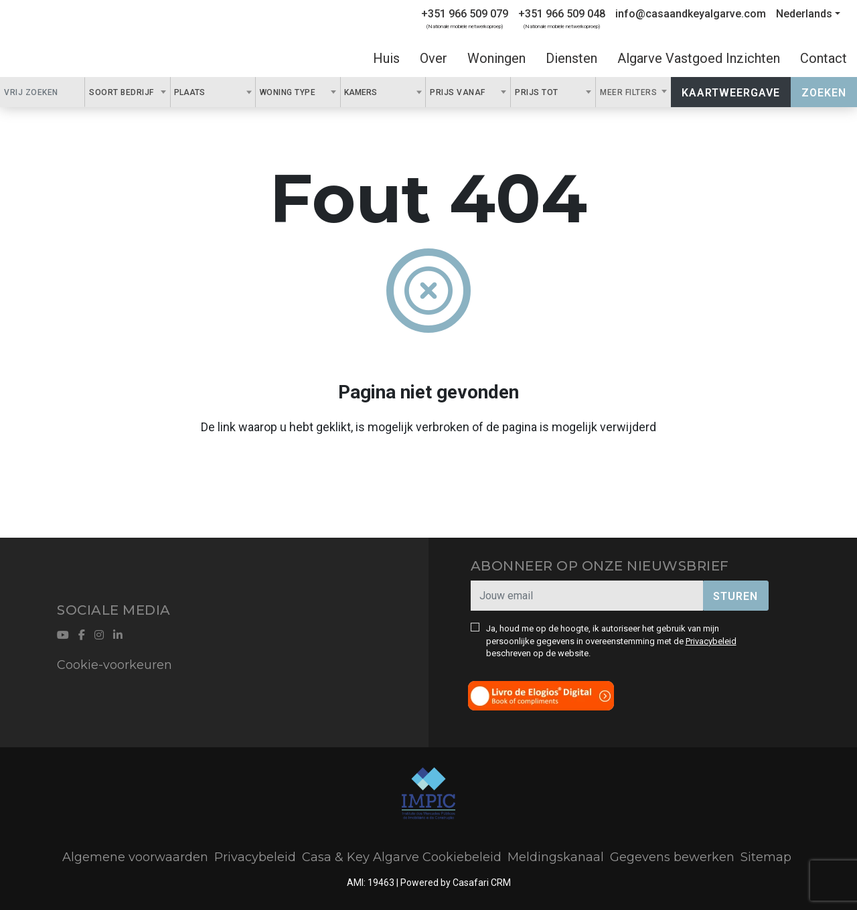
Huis (386, 58)
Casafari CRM (482, 882)
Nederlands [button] (804, 13)
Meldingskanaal (556, 857)
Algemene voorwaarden (135, 857)
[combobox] (127, 92)
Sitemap (766, 857)
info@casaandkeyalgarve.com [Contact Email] (690, 13)
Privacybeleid (711, 641)
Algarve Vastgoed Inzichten (698, 58)
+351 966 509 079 (464, 13)
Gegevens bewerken (672, 857)
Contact (823, 58)
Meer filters (629, 92)
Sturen (735, 596)
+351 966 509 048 (561, 13)
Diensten (571, 58)
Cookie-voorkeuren (114, 665)
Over (433, 58)
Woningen (496, 58)
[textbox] (212, 91)
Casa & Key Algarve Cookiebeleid (401, 857)
